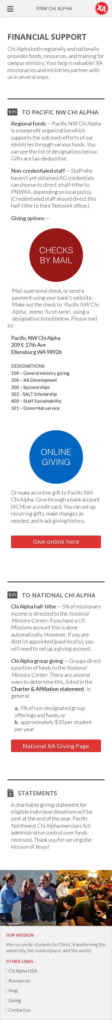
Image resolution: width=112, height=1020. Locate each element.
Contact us (19, 1010)
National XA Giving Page (56, 745)
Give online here (56, 542)
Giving (14, 1000)
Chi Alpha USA (22, 970)
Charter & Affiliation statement (47, 688)
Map (13, 990)
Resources (19, 980)
